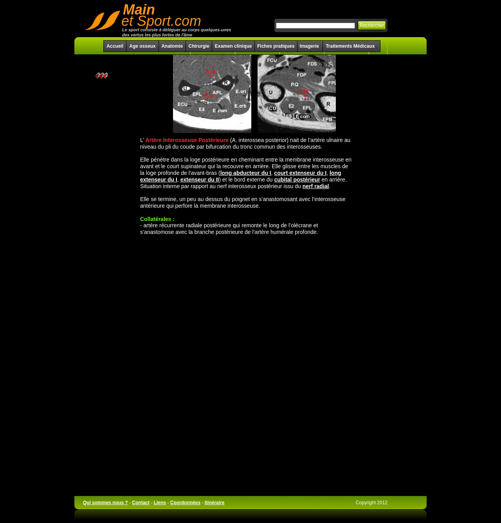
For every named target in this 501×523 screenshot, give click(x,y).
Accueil (114, 46)
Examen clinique (233, 46)
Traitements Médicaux (350, 46)
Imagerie (310, 46)
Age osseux (142, 46)
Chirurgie (198, 46)
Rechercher (372, 25)
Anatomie (172, 46)
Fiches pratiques (275, 46)
